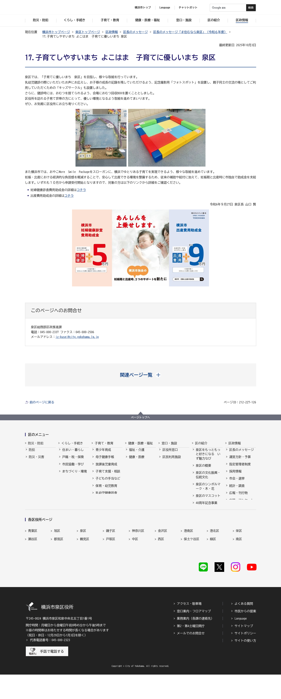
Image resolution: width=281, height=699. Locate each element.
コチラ (81, 189)
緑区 (213, 569)
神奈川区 (138, 561)
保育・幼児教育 (106, 489)
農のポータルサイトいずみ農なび (208, 522)
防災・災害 (36, 460)
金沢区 (162, 561)
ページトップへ (140, 417)
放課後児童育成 (106, 467)
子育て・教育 (104, 443)
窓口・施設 (169, 443)
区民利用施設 (171, 460)
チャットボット (188, 7)
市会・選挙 (237, 481)
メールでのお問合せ (191, 657)
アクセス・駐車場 (189, 628)
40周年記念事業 (206, 506)
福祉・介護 (136, 453)
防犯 (32, 453)
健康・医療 (136, 460)
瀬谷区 (32, 569)
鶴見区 (84, 569)
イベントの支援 (206, 532)
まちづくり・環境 (74, 474)
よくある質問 (244, 628)
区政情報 (112, 31)
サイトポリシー (245, 657)
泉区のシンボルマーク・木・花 (208, 489)
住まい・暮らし (73, 453)
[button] (140, 375)
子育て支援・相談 (108, 474)
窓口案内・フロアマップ (194, 635)
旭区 (57, 561)
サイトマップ (244, 650)
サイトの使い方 (245, 665)
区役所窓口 (170, 453)
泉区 (83, 561)
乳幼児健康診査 (106, 496)
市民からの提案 (245, 635)
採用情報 (235, 474)
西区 (161, 569)
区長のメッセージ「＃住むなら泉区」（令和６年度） (190, 31)
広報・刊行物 (238, 496)
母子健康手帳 (105, 460)
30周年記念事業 (206, 513)
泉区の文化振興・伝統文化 (208, 478)
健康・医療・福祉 (140, 443)
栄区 (239, 561)
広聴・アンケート (241, 503)
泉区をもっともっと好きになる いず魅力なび (208, 457)
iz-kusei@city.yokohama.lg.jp (77, 336)
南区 (239, 569)
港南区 (188, 561)
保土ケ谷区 (191, 569)
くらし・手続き (72, 443)
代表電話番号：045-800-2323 (50, 664)
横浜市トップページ (56, 31)
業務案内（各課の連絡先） (195, 642)
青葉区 (32, 561)
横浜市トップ (143, 7)
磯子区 (110, 561)
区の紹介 (201, 443)
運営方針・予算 (240, 460)
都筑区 (58, 569)
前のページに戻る (42, 402)
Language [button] (164, 7)
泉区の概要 (203, 468)
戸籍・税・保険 (73, 460)
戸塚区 (110, 569)
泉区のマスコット (208, 499)
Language (241, 642)
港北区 (214, 561)
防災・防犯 (36, 443)
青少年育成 (103, 453)
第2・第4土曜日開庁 (191, 650)
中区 (135, 569)
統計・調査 (237, 489)
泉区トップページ (87, 31)
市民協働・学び (73, 467)
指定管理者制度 (240, 467)
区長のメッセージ (135, 31)
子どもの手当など (108, 481)
